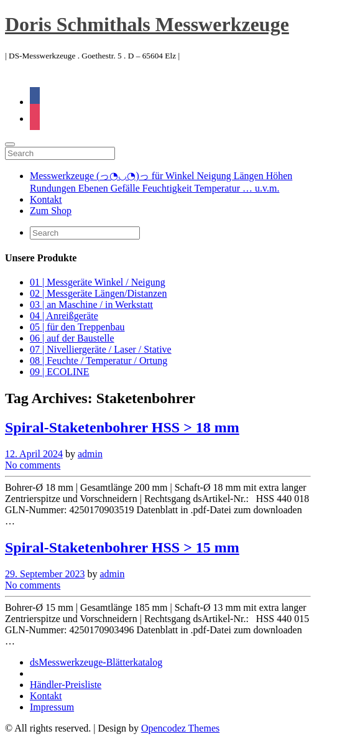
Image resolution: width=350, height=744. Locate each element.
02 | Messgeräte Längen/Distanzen (98, 293)
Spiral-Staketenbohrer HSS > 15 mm (122, 547)
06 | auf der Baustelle (72, 338)
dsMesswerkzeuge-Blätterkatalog (96, 662)
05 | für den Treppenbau (77, 327)
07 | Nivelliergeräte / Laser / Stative (101, 349)
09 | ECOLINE (60, 371)
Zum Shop (50, 210)
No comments (32, 465)
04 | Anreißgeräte (64, 315)
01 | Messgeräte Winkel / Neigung (97, 282)
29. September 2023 (45, 574)
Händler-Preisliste (65, 684)
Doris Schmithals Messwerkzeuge (147, 24)
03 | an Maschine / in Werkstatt (91, 304)
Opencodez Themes (180, 728)
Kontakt (46, 199)
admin (90, 454)
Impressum (52, 707)
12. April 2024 (34, 454)
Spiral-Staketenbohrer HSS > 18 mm (122, 427)
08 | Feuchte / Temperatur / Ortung (98, 360)
